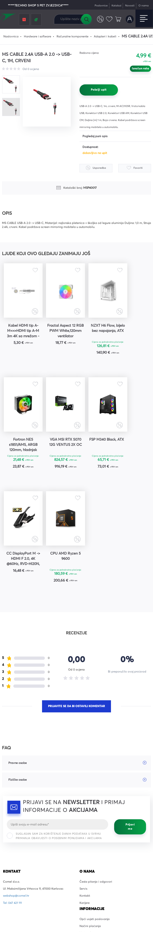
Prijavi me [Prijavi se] (130, 713)
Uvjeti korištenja (118, 902)
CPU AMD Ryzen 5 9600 (132, 442)
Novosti (129, 5)
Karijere (84, 790)
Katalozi (116, 5)
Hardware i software (37, 36)
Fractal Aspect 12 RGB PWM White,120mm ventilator (58, 331)
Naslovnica (11, 36)
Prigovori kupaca (91, 827)
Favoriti (109, 19)
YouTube (8, 857)
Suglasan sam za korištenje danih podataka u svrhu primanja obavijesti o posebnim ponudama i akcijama (54, 723)
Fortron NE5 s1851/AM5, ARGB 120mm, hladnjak (132, 331)
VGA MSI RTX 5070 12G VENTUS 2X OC (20, 445)
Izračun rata (140, 68)
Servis (83, 776)
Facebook (9, 843)
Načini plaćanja (90, 813)
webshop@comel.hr (16, 783)
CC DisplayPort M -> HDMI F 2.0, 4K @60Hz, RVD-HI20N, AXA (95, 446)
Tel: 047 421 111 (12, 790)
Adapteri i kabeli (105, 36)
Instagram (10, 850)
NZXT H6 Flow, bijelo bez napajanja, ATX (95, 331)
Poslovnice (101, 5)
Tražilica (86, 19)
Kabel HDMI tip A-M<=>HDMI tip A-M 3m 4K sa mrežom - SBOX (20, 331)
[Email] (57, 711)
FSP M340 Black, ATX (58, 442)
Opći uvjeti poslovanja (94, 806)
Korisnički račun (130, 19)
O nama (143, 5)
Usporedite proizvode (100, 19)
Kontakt (84, 783)
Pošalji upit (99, 89)
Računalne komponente (72, 36)
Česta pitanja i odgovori (95, 769)
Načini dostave (89, 820)
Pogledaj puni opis (94, 136)
